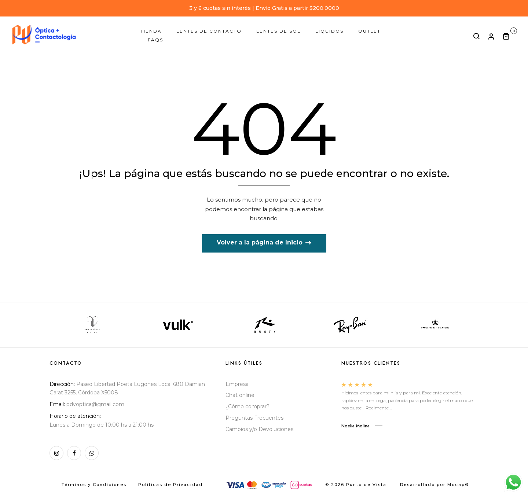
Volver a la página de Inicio (260, 242)
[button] (510, 36)
